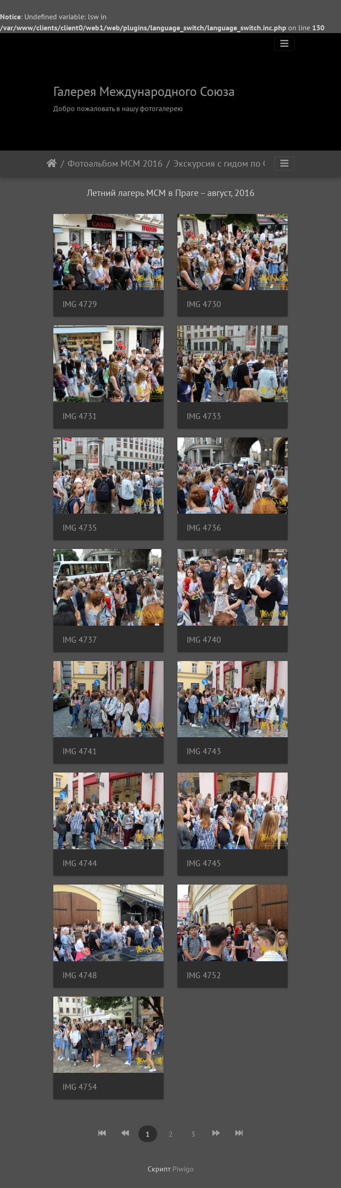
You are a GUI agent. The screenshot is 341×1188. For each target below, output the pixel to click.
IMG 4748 (80, 975)
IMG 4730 (204, 304)
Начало (51, 163)
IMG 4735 (80, 527)
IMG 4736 (204, 527)
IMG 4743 (204, 751)
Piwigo (183, 1168)
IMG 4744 (80, 863)
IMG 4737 (80, 639)
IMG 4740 (204, 639)
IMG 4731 (80, 416)
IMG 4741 (80, 751)
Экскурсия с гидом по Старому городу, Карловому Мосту (225, 163)
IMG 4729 (80, 304)
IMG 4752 (204, 975)
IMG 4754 (80, 1087)
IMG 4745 (204, 863)
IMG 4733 (204, 416)
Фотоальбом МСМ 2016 (115, 163)
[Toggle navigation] (284, 43)
